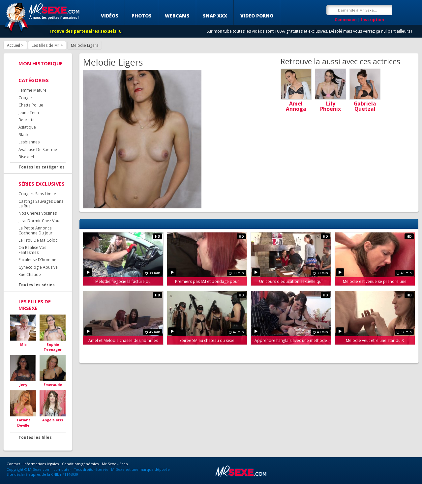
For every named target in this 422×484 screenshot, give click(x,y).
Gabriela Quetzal (365, 106)
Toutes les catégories (41, 167)
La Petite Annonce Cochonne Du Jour (35, 230)
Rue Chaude (29, 274)
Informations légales (41, 463)
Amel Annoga (296, 106)
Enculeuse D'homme (37, 259)
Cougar (25, 98)
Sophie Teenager (53, 347)
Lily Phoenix (330, 106)
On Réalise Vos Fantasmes (32, 250)
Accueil (13, 45)
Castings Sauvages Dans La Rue (40, 203)
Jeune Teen (28, 112)
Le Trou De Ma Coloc (37, 240)
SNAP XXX (215, 16)
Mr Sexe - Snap (115, 463)
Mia (23, 344)
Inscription (372, 19)
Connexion (346, 19)
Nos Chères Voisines (37, 213)
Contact (13, 463)
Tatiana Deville (23, 422)
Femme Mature (32, 90)
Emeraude (53, 384)
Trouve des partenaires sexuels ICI (86, 31)
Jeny (23, 384)
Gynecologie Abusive (38, 267)
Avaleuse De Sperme (37, 149)
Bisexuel (26, 157)
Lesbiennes (29, 142)
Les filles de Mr (45, 45)
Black (23, 134)
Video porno (256, 16)
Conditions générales (80, 463)
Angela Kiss (52, 419)
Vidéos (109, 16)
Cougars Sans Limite (37, 194)
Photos (142, 16)
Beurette (26, 120)
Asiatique (27, 127)
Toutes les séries (36, 284)
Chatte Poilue (30, 105)
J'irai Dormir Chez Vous (39, 221)
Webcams (177, 16)
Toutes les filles (35, 437)
